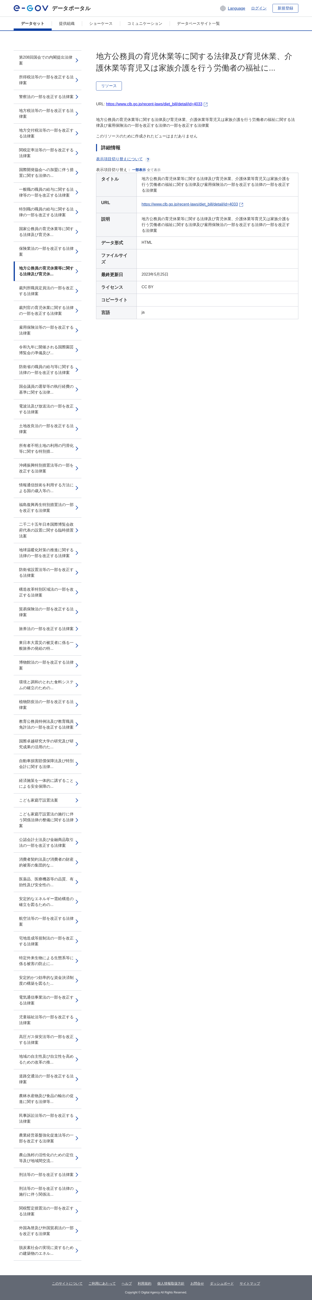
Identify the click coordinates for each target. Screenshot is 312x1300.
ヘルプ (127, 1283)
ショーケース (101, 23)
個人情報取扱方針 (171, 1283)
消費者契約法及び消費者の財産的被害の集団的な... (46, 862)
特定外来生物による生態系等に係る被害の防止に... (46, 961)
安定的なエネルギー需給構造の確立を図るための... (46, 902)
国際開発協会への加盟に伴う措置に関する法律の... (46, 173)
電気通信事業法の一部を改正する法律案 (46, 1000)
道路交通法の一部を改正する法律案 (46, 1079)
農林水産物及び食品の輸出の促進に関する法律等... (46, 1099)
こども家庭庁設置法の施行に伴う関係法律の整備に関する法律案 (46, 820)
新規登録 (285, 8)
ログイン (259, 8)
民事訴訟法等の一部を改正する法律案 (46, 1118)
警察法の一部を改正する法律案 (46, 97)
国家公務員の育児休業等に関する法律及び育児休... (46, 232)
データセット (32, 23)
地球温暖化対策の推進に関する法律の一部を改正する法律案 (46, 553)
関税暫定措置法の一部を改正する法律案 (46, 1211)
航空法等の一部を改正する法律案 (46, 921)
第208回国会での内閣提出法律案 (45, 60)
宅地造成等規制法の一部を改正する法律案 (46, 941)
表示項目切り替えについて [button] (123, 159)
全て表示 (154, 170)
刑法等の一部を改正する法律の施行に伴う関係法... (46, 1191)
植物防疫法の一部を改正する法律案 (46, 705)
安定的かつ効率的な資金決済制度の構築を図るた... (46, 980)
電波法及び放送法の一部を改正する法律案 (46, 409)
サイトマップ (250, 1283)
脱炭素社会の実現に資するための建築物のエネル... (46, 1250)
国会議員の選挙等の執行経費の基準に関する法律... (46, 389)
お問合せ (197, 1283)
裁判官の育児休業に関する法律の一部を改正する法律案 (46, 311)
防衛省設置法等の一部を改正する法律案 (46, 573)
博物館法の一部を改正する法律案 (46, 665)
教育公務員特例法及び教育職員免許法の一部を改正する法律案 (46, 724)
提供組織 (67, 23)
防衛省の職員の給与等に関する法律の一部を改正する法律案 (46, 370)
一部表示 (139, 170)
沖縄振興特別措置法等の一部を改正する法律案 (46, 468)
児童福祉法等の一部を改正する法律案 (46, 1020)
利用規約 (144, 1283)
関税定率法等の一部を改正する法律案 (46, 153)
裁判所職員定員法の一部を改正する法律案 (46, 291)
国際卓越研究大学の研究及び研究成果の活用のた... (46, 744)
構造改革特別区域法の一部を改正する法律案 (46, 592)
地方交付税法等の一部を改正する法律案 (46, 133)
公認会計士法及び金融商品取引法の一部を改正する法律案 (46, 843)
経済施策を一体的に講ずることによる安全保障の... (46, 783)
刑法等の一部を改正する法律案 (46, 1175)
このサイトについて (67, 1283)
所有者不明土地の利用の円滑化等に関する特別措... (46, 448)
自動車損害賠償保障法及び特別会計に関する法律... (46, 764)
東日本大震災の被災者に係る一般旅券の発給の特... (46, 645)
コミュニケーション (144, 23)
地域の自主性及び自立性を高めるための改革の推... (46, 1059)
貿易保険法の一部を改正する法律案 (46, 612)
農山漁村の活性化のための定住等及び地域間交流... (46, 1158)
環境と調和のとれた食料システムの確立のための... (46, 685)
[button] (232, 8)
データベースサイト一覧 (198, 23)
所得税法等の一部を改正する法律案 (46, 80)
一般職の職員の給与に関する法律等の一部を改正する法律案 (46, 192)
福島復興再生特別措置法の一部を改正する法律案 (46, 508)
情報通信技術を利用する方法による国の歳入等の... (46, 488)
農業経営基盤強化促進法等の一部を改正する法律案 (46, 1138)
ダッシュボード (222, 1283)
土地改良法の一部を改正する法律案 (46, 429)
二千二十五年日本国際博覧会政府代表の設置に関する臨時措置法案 (46, 530)
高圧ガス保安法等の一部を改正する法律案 (46, 1040)
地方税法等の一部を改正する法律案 (46, 113)
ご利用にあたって (102, 1283)
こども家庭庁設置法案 (38, 800)
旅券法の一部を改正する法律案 (46, 629)
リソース (109, 86)
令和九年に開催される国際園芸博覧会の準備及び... (46, 350)
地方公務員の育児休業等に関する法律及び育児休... (46, 271)
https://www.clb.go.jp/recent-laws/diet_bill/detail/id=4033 (154, 104)
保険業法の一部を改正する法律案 (46, 251)
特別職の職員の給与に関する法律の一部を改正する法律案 (46, 212)
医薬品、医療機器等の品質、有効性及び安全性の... (46, 882)
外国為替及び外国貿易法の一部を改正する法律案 (46, 1231)
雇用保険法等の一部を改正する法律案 (46, 330)
